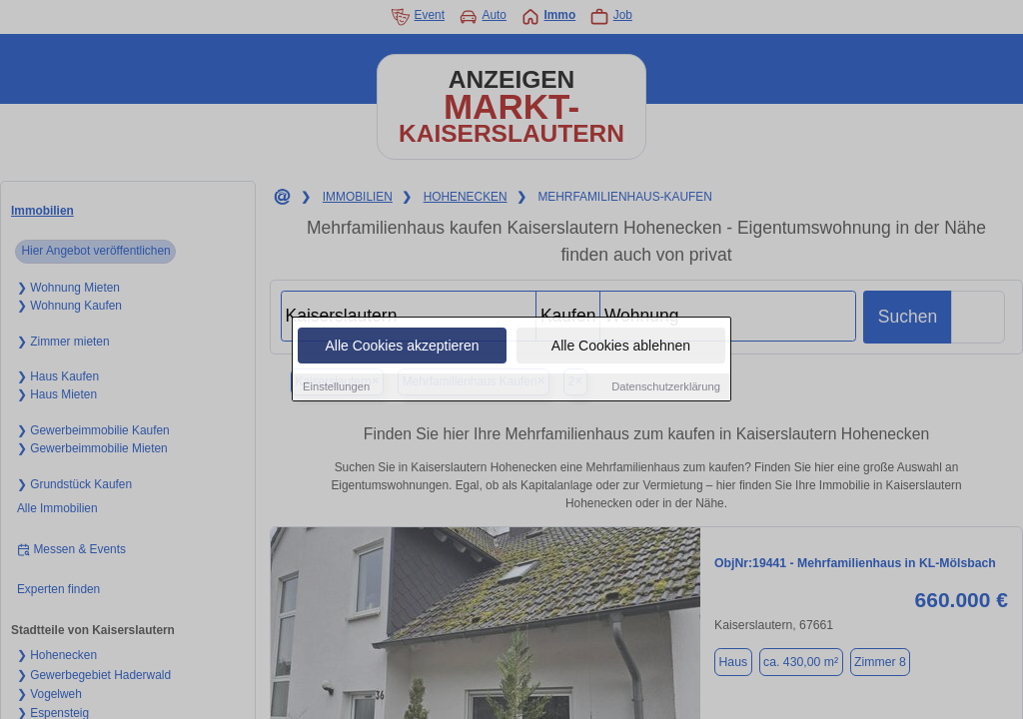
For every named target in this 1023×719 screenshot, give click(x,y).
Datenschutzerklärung (665, 387)
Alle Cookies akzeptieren (402, 347)
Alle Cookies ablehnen (620, 347)
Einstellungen (336, 387)
